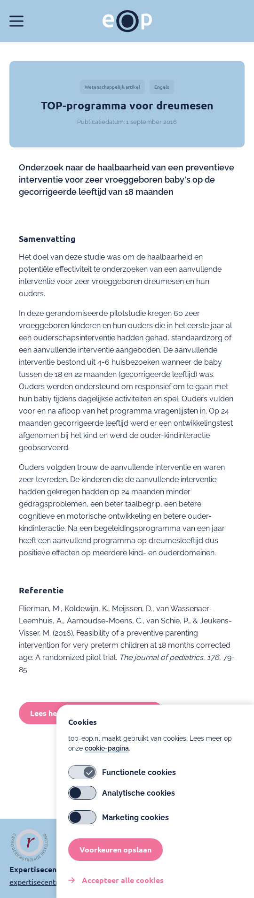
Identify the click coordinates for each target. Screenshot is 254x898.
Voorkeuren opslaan (115, 852)
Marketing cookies (118, 820)
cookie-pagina (107, 750)
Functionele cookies (122, 775)
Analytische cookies (121, 795)
